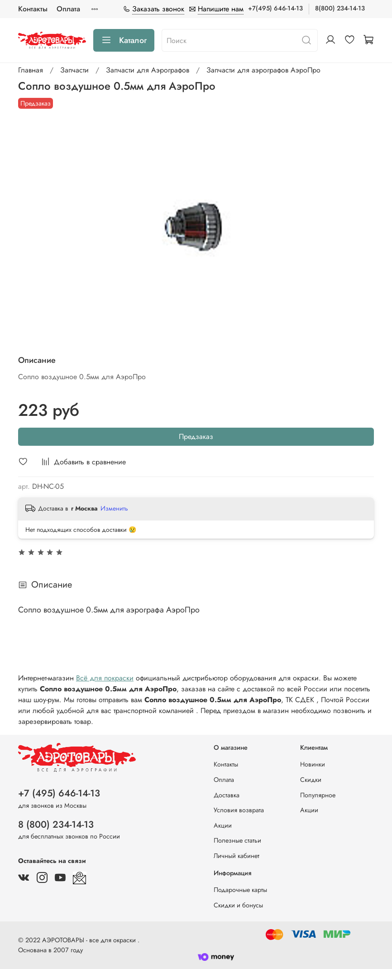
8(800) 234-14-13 (340, 8)
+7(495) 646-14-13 (275, 8)
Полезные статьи (237, 840)
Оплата (68, 9)
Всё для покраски (105, 678)
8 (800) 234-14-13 (56, 824)
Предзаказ (196, 436)
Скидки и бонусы (238, 905)
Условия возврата (239, 810)
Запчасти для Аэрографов (147, 70)
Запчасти (74, 70)
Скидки (310, 779)
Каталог (124, 40)
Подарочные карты (240, 889)
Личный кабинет (236, 855)
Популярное (317, 795)
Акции (223, 825)
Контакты (33, 9)
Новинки (312, 764)
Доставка (226, 795)
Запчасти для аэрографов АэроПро (263, 70)
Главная (30, 70)
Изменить (114, 508)
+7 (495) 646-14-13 (59, 793)
